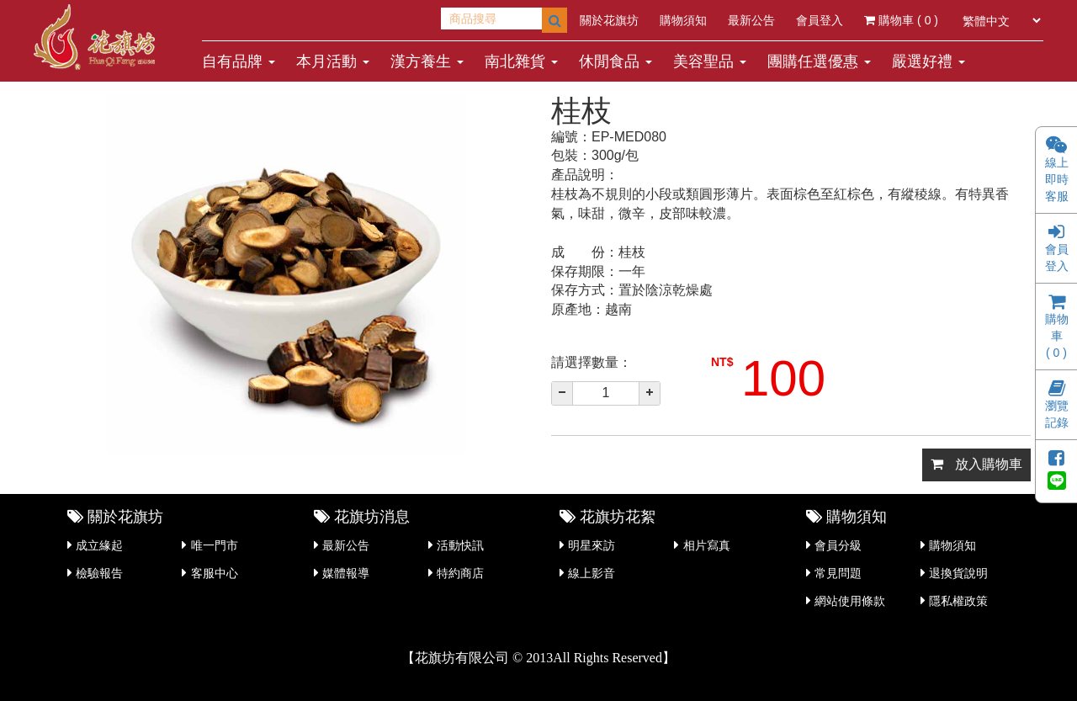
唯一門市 (214, 545)
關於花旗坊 (609, 20)
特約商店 (460, 573)
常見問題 (838, 573)
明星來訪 (591, 545)
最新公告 (751, 20)
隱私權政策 (958, 601)
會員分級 (838, 545)
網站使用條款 (849, 601)
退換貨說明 (958, 573)
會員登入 (819, 20)
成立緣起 (99, 545)
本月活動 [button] (332, 61)
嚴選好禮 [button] (928, 61)
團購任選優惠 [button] (819, 61)
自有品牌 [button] (238, 61)
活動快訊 (460, 545)
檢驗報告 (99, 573)
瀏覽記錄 (1057, 406)
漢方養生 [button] (427, 61)
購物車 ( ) (901, 20)
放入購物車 (976, 464)
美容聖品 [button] (709, 61)
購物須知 (683, 20)
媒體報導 (345, 573)
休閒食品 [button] (615, 61)
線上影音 (591, 573)
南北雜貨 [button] (521, 61)
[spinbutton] (605, 393)
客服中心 (214, 573)
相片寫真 (706, 545)
